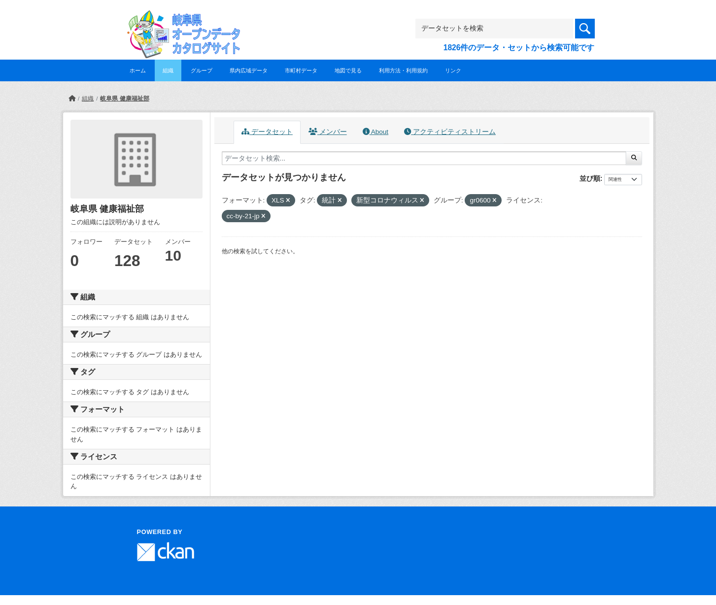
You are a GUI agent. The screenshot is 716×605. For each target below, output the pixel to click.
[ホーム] (71, 98)
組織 (168, 70)
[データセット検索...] (424, 158)
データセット (267, 131)
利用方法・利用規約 (403, 70)
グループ (201, 70)
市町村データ (301, 70)
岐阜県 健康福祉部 (124, 98)
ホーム (138, 70)
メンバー (327, 131)
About (375, 131)
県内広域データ (249, 70)
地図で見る (348, 70)
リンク (453, 70)
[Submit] (634, 158)
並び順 (590, 178)
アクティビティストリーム (450, 131)
